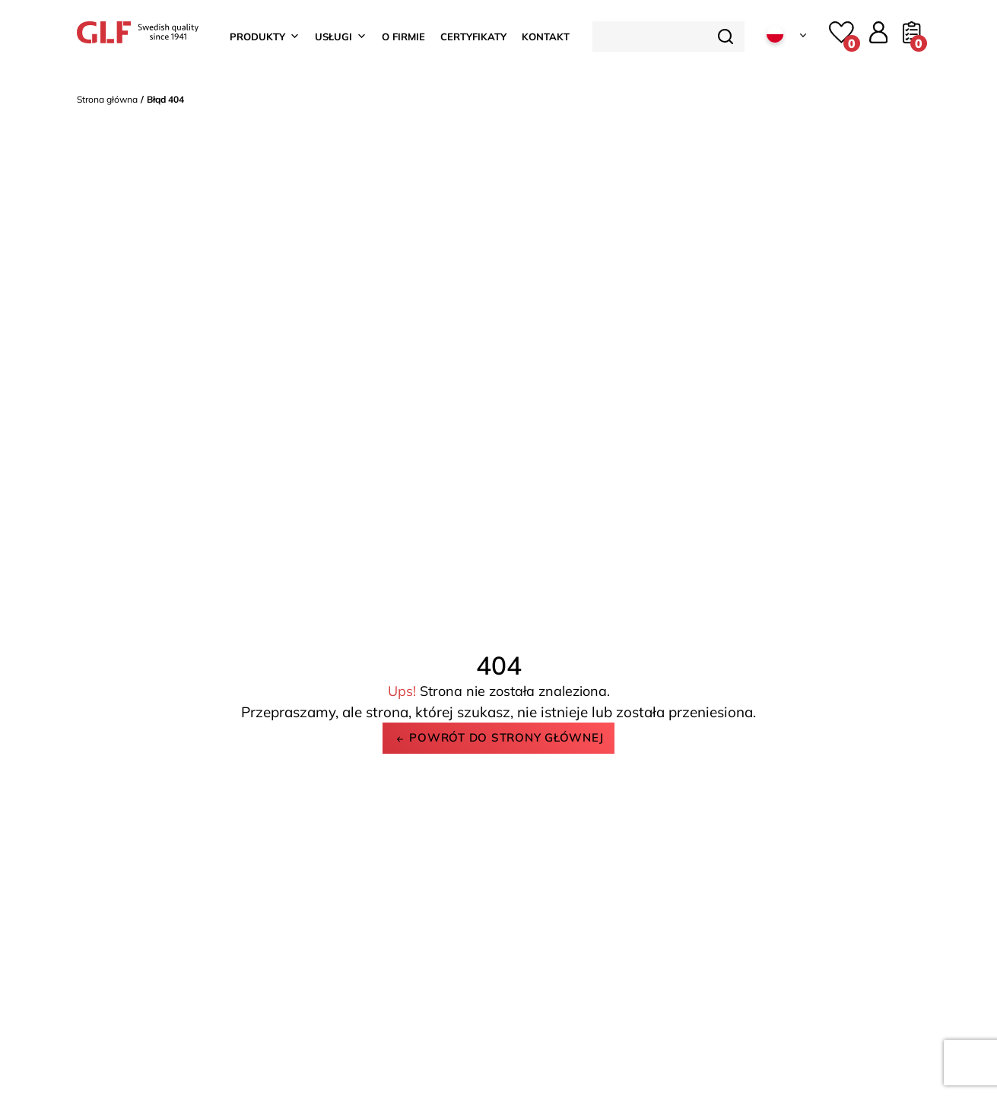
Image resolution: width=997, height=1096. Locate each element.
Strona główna (107, 99)
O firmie (403, 36)
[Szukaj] (725, 36)
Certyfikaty (473, 36)
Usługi (341, 36)
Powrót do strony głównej (499, 737)
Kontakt (546, 36)
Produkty (265, 36)
